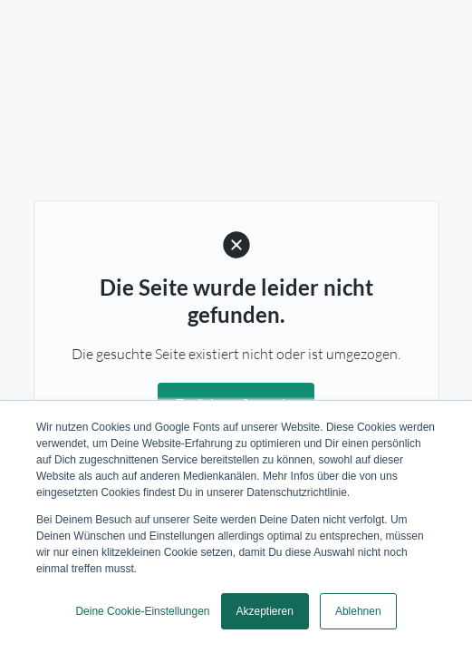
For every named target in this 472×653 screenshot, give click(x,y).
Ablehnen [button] (358, 611)
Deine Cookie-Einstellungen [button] (142, 611)
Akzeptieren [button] (265, 611)
